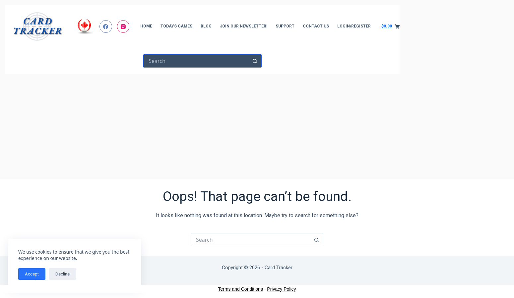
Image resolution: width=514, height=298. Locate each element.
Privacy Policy (281, 289)
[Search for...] (195, 61)
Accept (32, 274)
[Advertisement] (202, 123)
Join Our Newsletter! (243, 26)
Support (285, 26)
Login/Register (354, 26)
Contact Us (316, 26)
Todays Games (176, 26)
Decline (62, 274)
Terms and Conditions (240, 289)
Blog (206, 26)
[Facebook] (105, 26)
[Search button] (255, 61)
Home (146, 26)
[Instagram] (123, 26)
